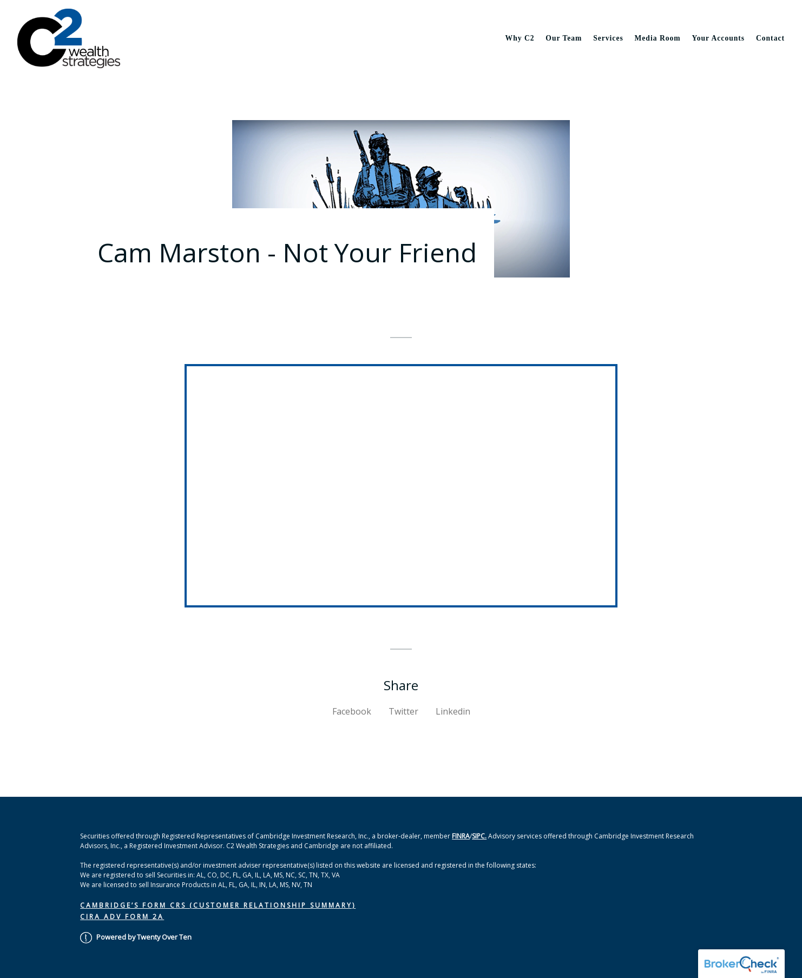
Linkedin (453, 711)
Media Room (658, 38)
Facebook (351, 711)
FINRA (461, 836)
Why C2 (520, 38)
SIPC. (479, 836)
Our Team (563, 38)
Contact (770, 38)
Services (608, 38)
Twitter (403, 711)
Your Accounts (718, 38)
